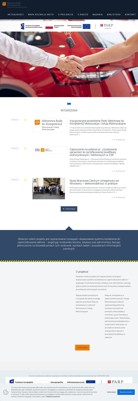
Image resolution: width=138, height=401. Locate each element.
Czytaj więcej (111, 392)
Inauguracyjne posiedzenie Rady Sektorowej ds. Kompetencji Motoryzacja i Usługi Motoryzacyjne (98, 122)
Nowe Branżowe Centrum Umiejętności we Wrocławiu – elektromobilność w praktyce (94, 182)
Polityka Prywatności (53, 396)
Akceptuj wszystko (126, 392)
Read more (121, 140)
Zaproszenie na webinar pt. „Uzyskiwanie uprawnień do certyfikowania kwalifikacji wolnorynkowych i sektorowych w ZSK (93, 152)
